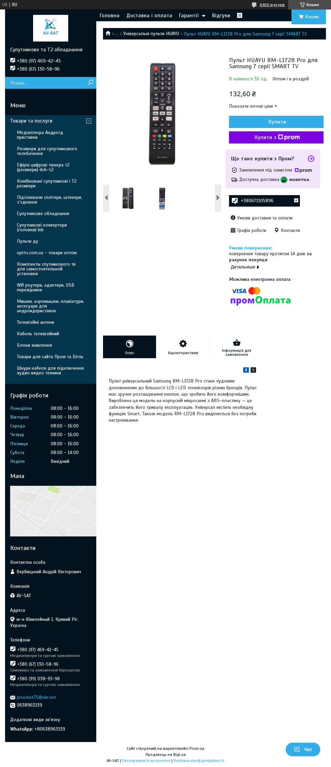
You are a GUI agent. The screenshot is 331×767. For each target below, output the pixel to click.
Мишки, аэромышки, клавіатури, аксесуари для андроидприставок (50, 306)
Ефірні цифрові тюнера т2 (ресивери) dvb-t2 (43, 167)
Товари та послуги (31, 121)
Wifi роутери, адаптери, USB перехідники (45, 287)
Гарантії (189, 15)
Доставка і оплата (149, 15)
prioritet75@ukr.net (36, 697)
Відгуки (221, 15)
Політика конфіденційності (199, 760)
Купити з (277, 137)
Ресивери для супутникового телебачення (47, 151)
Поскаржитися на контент (146, 760)
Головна (110, 15)
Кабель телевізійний (38, 334)
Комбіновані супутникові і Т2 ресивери (47, 183)
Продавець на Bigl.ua (166, 754)
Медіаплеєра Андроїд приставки (40, 135)
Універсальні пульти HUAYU (151, 33)
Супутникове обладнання (43, 213)
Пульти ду (27, 241)
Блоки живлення (34, 345)
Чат (303, 749)
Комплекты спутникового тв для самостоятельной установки (46, 268)
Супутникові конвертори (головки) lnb (42, 227)
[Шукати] (90, 83)
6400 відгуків (272, 4)
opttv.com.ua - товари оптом (47, 253)
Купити (277, 121)
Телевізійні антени (35, 322)
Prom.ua (196, 748)
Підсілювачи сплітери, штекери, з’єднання (49, 199)
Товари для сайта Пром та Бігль (50, 357)
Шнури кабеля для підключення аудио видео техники (50, 370)
